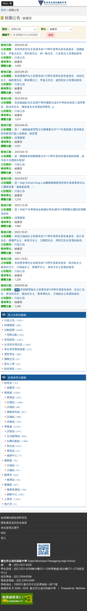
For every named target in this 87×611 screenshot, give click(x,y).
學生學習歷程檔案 (18, 349)
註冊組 (15, 402)
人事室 (12, 499)
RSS (3, 533)
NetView (80, 588)
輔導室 (11, 474)
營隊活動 (15, 334)
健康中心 (14, 455)
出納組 (13, 465)
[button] (7, 3)
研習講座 (13, 339)
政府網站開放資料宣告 (14, 517)
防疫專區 (13, 368)
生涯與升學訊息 (17, 344)
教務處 (12, 392)
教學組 (14, 397)
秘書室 (14, 387)
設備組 (14, 416)
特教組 (14, 421)
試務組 (14, 407)
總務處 (11, 460)
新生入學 (12, 363)
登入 (3, 538)
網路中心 (15, 494)
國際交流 (12, 359)
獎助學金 (13, 354)
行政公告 (13, 320)
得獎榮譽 (13, 325)
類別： (5, 29)
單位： (44, 29)
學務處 (12, 426)
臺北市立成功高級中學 (42, 588)
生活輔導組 (17, 436)
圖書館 (11, 484)
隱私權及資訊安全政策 (14, 522)
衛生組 (14, 445)
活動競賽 (13, 329)
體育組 (14, 450)
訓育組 (14, 431)
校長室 (11, 382)
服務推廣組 (17, 489)
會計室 (10, 504)
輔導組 (14, 479)
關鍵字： (7, 34)
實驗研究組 (17, 411)
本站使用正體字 (10, 527)
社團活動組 (18, 441)
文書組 (14, 470)
